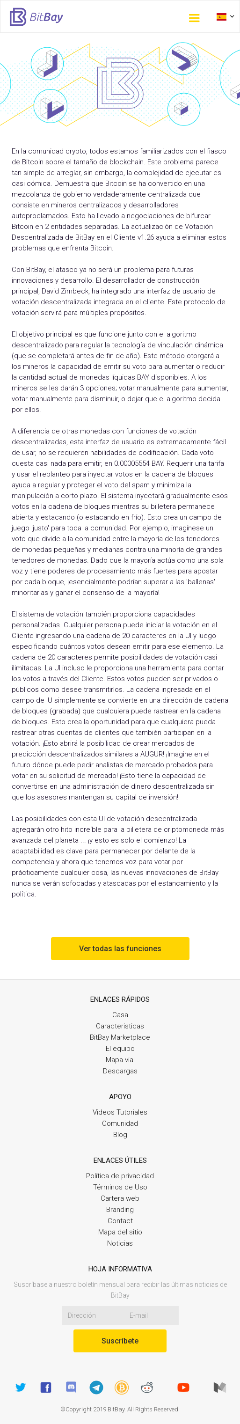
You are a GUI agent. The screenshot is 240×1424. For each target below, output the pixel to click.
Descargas (120, 1071)
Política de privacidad (120, 1176)
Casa (120, 1015)
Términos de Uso (120, 1187)
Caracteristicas (120, 1026)
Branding (120, 1209)
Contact (120, 1221)
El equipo (120, 1048)
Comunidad (120, 1123)
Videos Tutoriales (120, 1112)
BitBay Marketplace (120, 1037)
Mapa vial (120, 1060)
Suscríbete (120, 1340)
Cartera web (120, 1198)
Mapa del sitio (120, 1232)
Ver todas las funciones (120, 948)
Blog (120, 1134)
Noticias (120, 1243)
